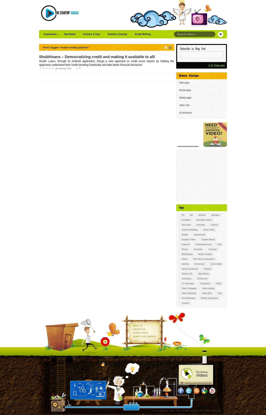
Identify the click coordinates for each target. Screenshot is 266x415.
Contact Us (139, 329)
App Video (186, 225)
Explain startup (208, 239)
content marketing (190, 230)
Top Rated (70, 34)
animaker (215, 215)
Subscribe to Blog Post (193, 48)
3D (191, 215)
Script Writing (143, 34)
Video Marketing (189, 293)
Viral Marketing (188, 298)
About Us (138, 326)
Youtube (185, 303)
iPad (219, 244)
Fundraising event (204, 244)
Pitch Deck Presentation (204, 259)
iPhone (185, 249)
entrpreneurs (199, 234)
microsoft (213, 249)
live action (198, 249)
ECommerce (185, 112)
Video (218, 283)
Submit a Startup (117, 34)
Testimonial (202, 278)
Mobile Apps (187, 254)
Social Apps (185, 90)
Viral (220, 293)
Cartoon (214, 225)
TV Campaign (188, 283)
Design (185, 234)
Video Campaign (189, 288)
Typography (205, 283)
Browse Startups (189, 75)
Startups (207, 269)
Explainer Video (189, 239)
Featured (186, 244)
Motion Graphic (205, 254)
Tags (181, 207)
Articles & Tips (91, 34)
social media (215, 264)
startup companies (190, 269)
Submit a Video (140, 333)
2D (183, 215)
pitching (185, 264)
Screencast (199, 264)
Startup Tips (187, 274)
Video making (208, 288)
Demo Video (208, 230)
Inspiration (51, 34)
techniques (186, 278)
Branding (201, 225)
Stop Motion (203, 274)
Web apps (184, 82)
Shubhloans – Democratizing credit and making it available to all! (97, 57)
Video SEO (207, 293)
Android (202, 215)
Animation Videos (204, 220)
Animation (186, 220)
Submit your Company (144, 336)
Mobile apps (185, 97)
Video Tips (184, 105)
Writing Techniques (209, 298)
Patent (184, 259)
